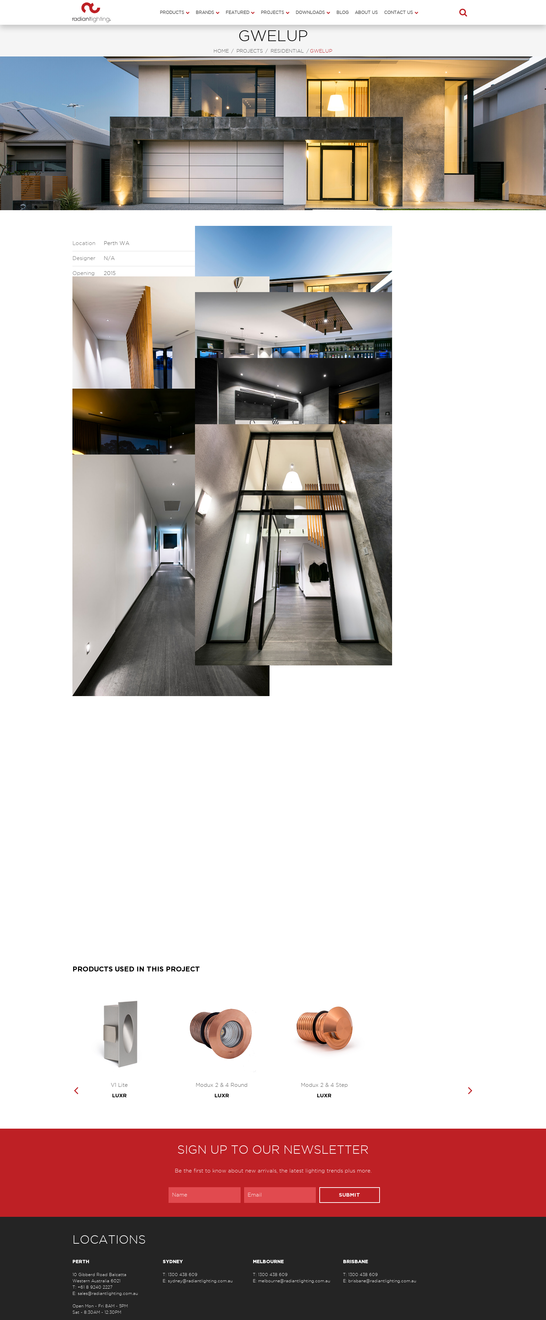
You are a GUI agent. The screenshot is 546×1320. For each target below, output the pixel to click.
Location (83, 243)
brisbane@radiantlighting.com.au (382, 1281)
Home (221, 51)
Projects (272, 12)
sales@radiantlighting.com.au (108, 1293)
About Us (366, 12)
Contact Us (398, 12)
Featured (237, 12)
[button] (463, 12)
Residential (287, 51)
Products (172, 12)
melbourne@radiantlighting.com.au (294, 1281)
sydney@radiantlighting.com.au (200, 1281)
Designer (83, 258)
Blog (342, 12)
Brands (205, 12)
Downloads (310, 12)
